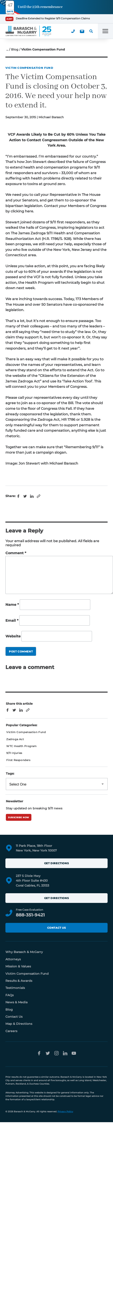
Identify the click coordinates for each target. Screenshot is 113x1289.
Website (13, 636)
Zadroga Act (15, 739)
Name (12, 605)
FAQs (9, 995)
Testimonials (15, 988)
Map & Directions (18, 1024)
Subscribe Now (18, 817)
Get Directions (56, 863)
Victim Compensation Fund (29, 67)
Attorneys (13, 959)
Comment (15, 553)
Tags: (10, 773)
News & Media (16, 1002)
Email (11, 620)
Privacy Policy (65, 1111)
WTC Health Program (21, 746)
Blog (14, 49)
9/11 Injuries (14, 753)
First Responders (18, 760)
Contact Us (56, 927)
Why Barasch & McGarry (24, 952)
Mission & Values (18, 966)
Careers (11, 1031)
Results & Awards (18, 981)
